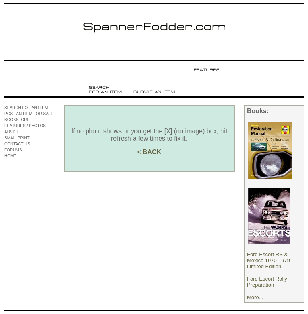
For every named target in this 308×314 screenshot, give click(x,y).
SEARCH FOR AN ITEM (26, 108)
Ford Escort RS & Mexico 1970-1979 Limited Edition (268, 260)
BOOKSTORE (17, 120)
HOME (10, 156)
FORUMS (13, 150)
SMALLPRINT (17, 138)
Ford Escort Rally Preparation (267, 282)
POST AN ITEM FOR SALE (28, 114)
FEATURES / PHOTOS (25, 126)
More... (255, 297)
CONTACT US (17, 144)
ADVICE (11, 132)
